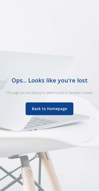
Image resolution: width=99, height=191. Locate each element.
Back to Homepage (49, 108)
